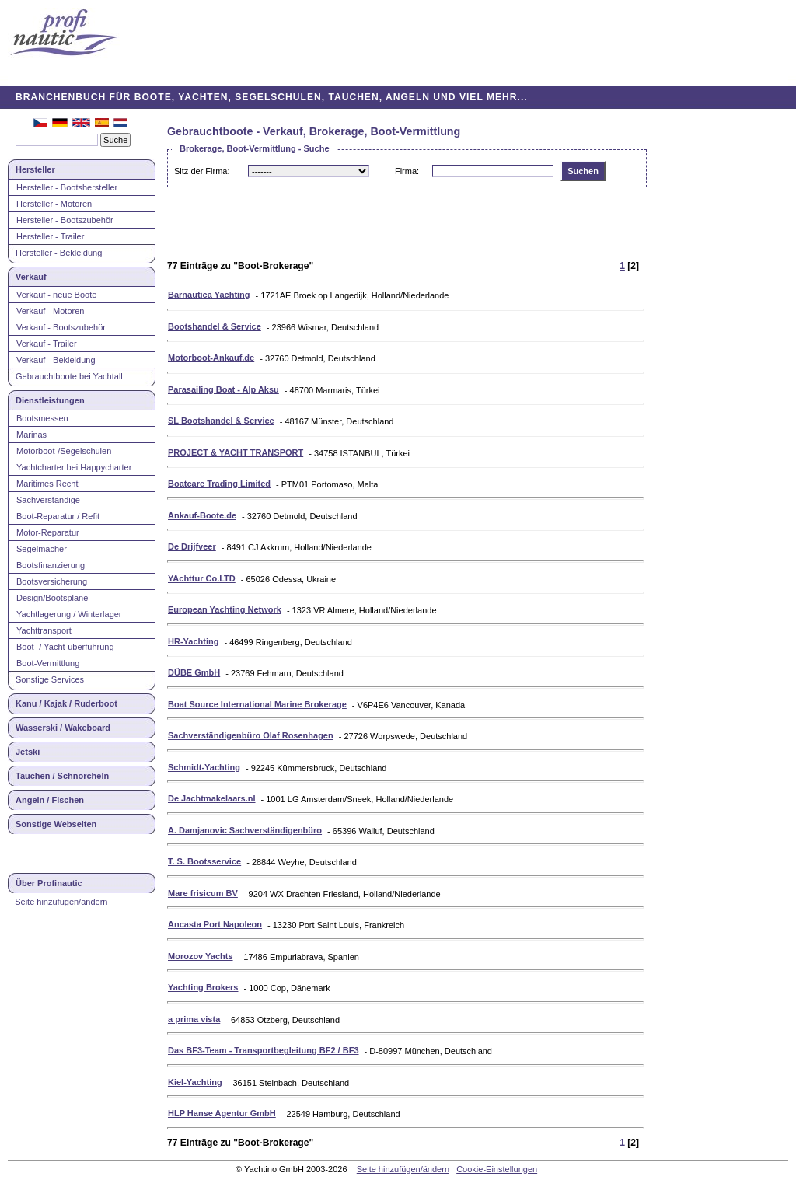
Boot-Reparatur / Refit (58, 516)
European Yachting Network (224, 609)
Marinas (31, 434)
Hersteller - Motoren (54, 203)
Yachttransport (44, 630)
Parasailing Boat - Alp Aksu (223, 389)
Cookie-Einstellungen (496, 1169)
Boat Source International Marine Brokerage (257, 704)
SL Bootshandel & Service (221, 420)
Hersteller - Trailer (50, 236)
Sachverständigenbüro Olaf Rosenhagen (250, 735)
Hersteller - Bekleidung (59, 252)
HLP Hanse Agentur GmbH (222, 1113)
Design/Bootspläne (52, 597)
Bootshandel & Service (214, 326)
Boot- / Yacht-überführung (65, 646)
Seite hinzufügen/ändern (61, 901)
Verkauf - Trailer (46, 343)
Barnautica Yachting (209, 294)
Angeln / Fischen (50, 800)
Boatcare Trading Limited (219, 483)
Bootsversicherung (51, 581)
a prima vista (194, 1019)
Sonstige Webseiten (56, 824)
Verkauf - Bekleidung (56, 360)
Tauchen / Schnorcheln (62, 775)
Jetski (28, 751)
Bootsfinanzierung (50, 565)
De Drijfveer (192, 546)
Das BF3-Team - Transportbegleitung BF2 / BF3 (263, 1050)
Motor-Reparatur (47, 532)
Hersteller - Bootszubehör (64, 220)
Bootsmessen (42, 418)
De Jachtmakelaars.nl (212, 798)
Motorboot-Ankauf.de (211, 357)
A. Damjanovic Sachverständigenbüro (245, 830)
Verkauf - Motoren (50, 311)
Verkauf (31, 276)
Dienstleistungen (50, 400)
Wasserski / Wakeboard (63, 727)
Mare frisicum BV (203, 893)
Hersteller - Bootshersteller (66, 187)
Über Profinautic (49, 883)
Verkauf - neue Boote (56, 294)
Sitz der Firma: (202, 171)
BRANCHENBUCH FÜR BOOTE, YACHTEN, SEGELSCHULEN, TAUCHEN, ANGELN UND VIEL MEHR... (272, 97)
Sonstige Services (50, 679)
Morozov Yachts (200, 956)
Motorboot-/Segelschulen (63, 451)
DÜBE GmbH (194, 672)
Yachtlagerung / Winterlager (69, 614)
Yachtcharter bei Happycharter (73, 467)
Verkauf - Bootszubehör (61, 327)
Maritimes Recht (47, 483)
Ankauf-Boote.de (202, 515)
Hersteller (35, 169)
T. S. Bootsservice (204, 861)
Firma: (407, 171)
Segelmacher (41, 548)
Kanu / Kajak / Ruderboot (66, 703)
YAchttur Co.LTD (202, 578)
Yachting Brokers (203, 987)
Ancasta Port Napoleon (215, 924)
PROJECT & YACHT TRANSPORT (235, 452)
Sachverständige (48, 499)
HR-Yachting (193, 641)
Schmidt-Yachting (204, 767)
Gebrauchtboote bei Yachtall (69, 376)
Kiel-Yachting (195, 1082)
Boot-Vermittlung (47, 663)
